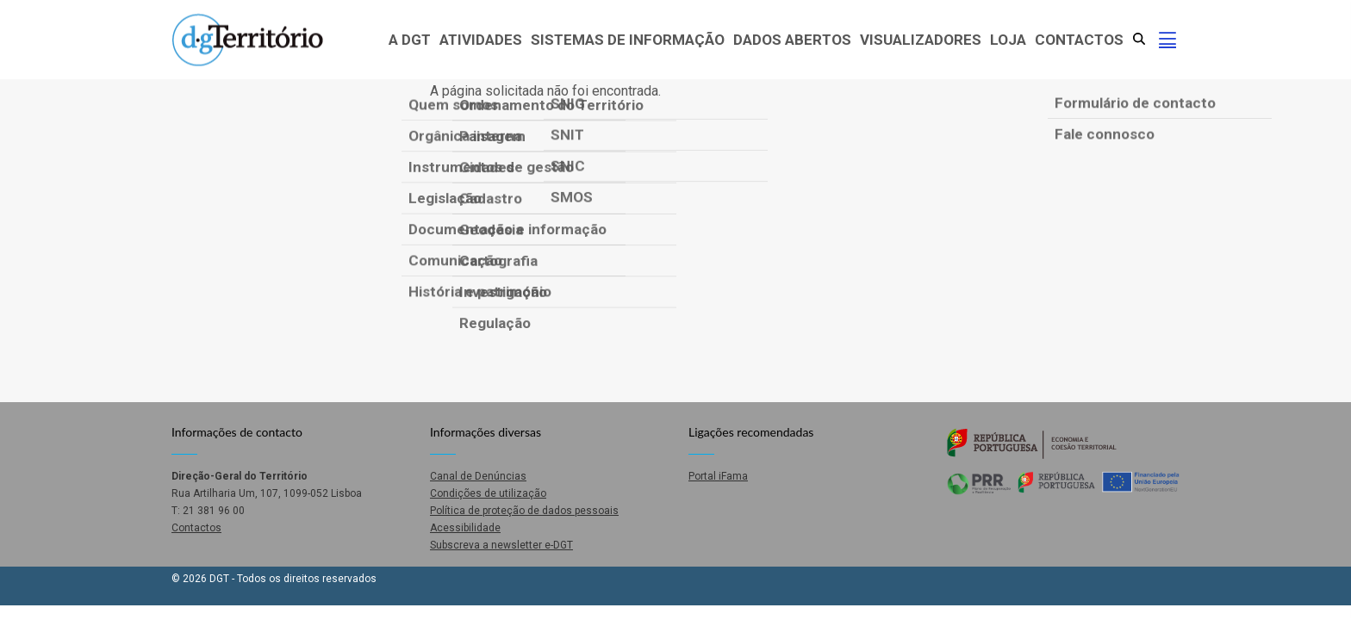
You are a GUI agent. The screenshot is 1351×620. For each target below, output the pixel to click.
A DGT (410, 39)
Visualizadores (920, 39)
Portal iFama (718, 476)
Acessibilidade (465, 528)
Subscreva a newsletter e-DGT (501, 545)
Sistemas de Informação (628, 39)
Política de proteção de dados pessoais (524, 511)
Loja (1008, 39)
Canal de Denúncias (478, 476)
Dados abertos (792, 39)
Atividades (480, 39)
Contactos (1079, 39)
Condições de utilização (488, 493)
